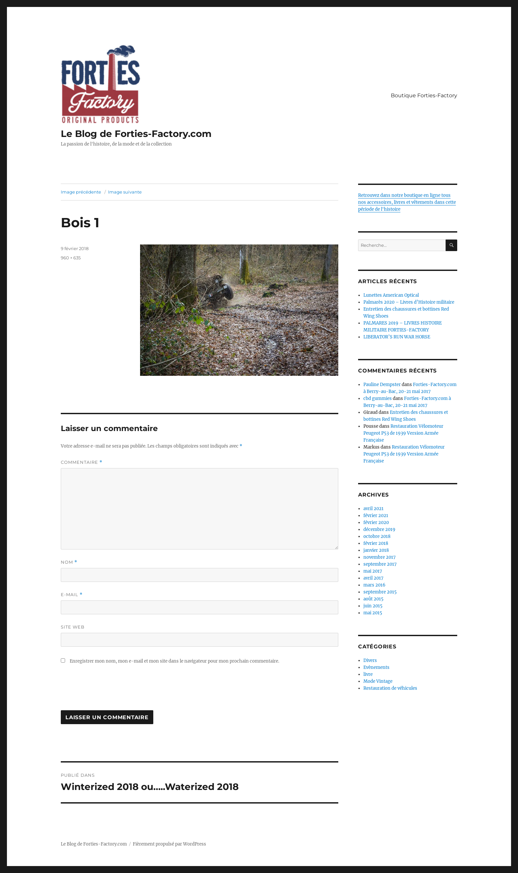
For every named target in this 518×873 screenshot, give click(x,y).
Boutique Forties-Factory (424, 95)
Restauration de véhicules (390, 688)
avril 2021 (373, 508)
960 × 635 (71, 257)
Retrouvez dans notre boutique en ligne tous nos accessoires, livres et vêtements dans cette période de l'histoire (407, 202)
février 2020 (376, 522)
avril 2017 (373, 578)
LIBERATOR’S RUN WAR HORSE (396, 337)
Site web (73, 627)
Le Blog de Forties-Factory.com (136, 133)
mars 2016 (374, 585)
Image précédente (81, 192)
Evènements (376, 667)
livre (368, 674)
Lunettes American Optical (391, 295)
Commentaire (81, 462)
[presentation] (111, 691)
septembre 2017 (380, 564)
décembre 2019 (379, 529)
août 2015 (373, 599)
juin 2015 (373, 606)
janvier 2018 (376, 550)
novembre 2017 (379, 557)
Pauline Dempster (382, 384)
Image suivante (125, 192)
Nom (69, 562)
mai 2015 (372, 613)
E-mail (72, 594)
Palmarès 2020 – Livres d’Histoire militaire (408, 302)
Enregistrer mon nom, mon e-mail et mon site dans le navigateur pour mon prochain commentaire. (174, 661)
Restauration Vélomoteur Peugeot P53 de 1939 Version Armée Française (403, 433)
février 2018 (375, 543)
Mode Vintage (377, 681)
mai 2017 (372, 571)
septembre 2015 (380, 592)
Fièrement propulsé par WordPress (169, 844)
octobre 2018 (376, 536)
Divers (370, 660)
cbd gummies (377, 398)
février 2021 (375, 515)
